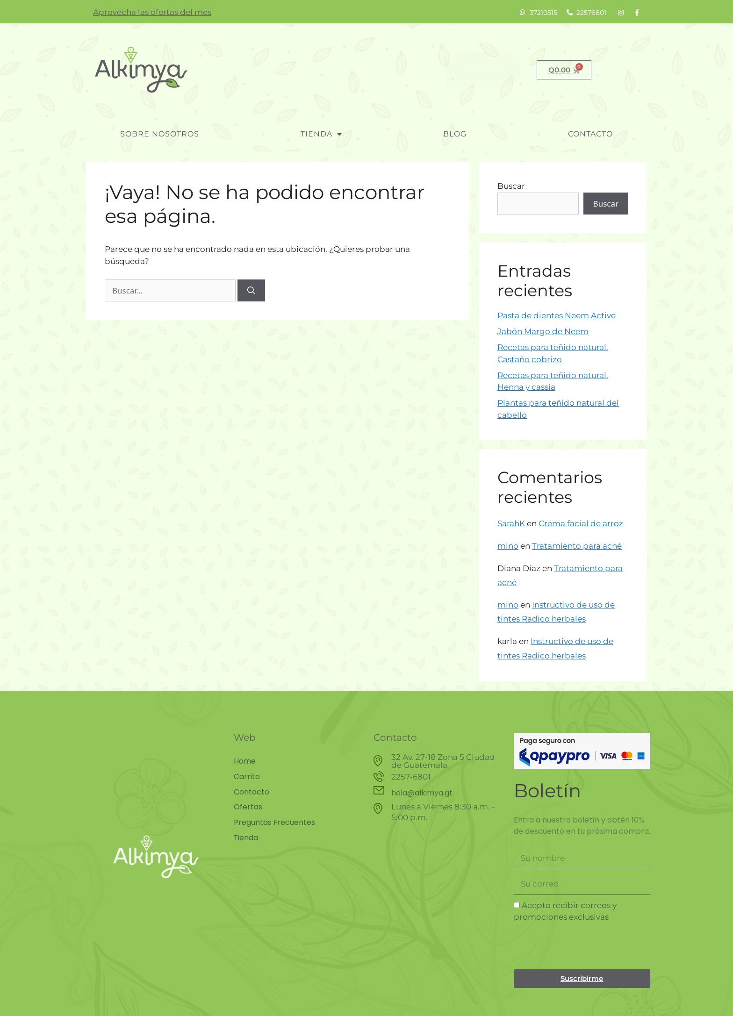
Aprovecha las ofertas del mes (152, 12)
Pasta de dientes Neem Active (556, 315)
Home (245, 761)
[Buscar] (251, 290)
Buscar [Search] (483, 69)
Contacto (590, 133)
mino (507, 546)
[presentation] (585, 946)
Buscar (511, 186)
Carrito (247, 776)
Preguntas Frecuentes (275, 821)
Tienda (321, 134)
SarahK (511, 523)
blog (455, 133)
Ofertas (248, 806)
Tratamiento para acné (577, 546)
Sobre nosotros (159, 133)
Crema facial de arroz (581, 523)
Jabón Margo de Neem (543, 331)
